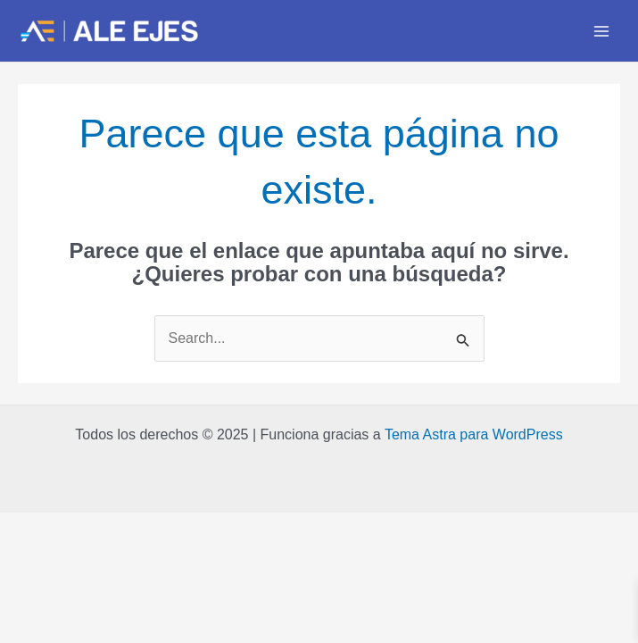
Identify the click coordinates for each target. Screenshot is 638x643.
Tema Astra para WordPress (474, 434)
